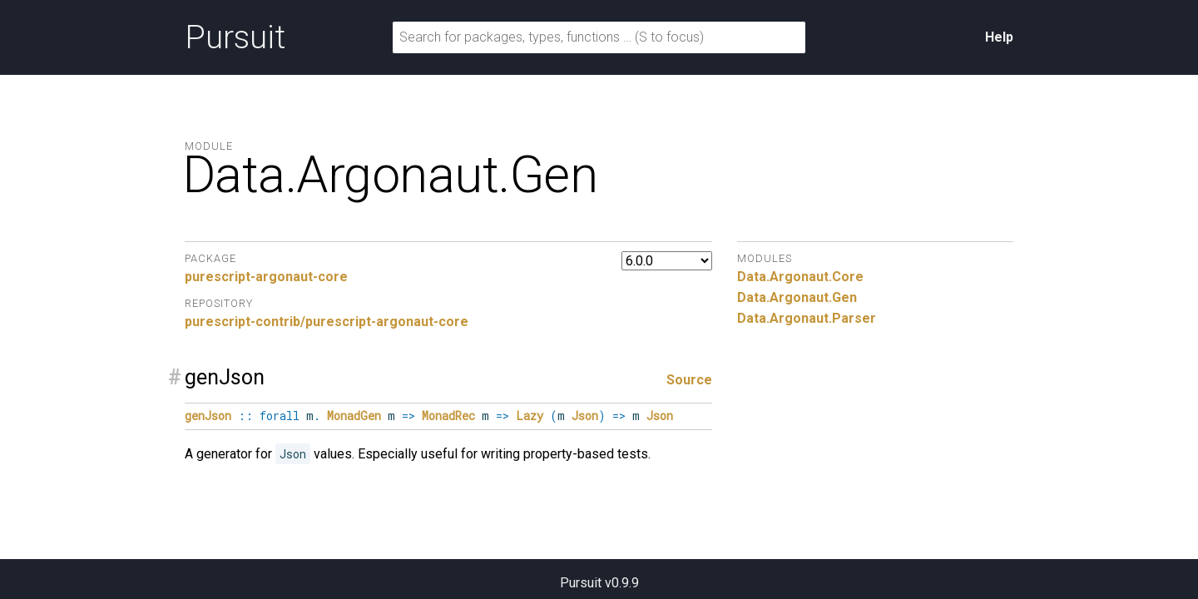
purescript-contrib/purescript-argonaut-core (326, 321)
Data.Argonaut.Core (800, 277)
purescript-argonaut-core (266, 277)
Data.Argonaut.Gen (797, 297)
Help (999, 37)
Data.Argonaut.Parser (806, 318)
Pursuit (235, 37)
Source (689, 380)
